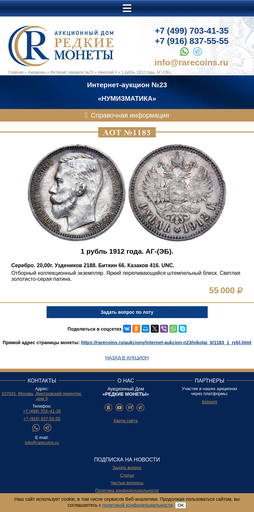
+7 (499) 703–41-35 (42, 411)
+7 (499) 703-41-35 (192, 31)
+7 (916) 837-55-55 (192, 41)
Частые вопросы (127, 482)
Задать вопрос (127, 467)
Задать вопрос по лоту (127, 312)
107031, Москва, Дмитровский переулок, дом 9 (42, 396)
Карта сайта (126, 420)
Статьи (127, 475)
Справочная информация (130, 115)
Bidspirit (209, 401)
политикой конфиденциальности (138, 505)
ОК (181, 505)
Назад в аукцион (126, 357)
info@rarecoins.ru (191, 62)
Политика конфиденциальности (127, 490)
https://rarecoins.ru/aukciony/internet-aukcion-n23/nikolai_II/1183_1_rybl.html (166, 342)
